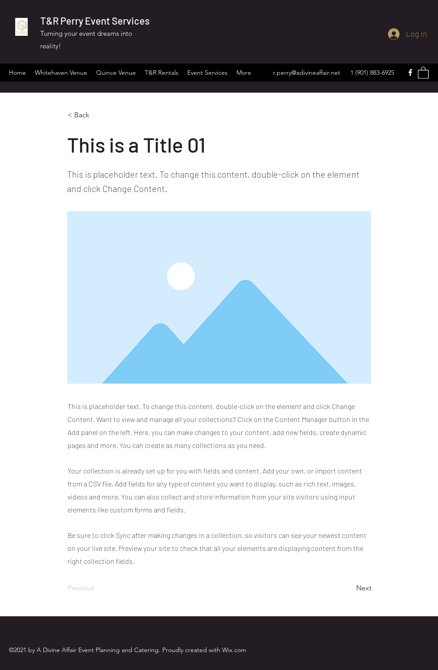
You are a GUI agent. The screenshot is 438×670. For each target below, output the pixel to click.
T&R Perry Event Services (95, 20)
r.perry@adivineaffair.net (306, 72)
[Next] (349, 588)
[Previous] (96, 588)
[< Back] (96, 115)
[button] (423, 72)
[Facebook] (410, 72)
